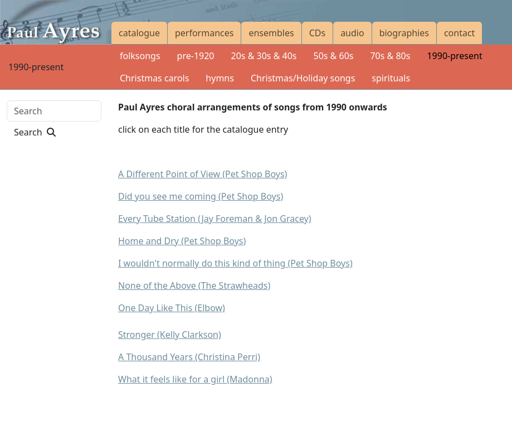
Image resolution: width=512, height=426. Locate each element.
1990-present (454, 56)
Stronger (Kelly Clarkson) (169, 334)
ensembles (271, 33)
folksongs (140, 56)
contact (459, 33)
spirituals (391, 78)
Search (35, 132)
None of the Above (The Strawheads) (194, 285)
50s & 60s (333, 56)
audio (352, 33)
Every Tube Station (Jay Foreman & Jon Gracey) (214, 218)
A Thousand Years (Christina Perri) (189, 357)
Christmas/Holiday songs (303, 78)
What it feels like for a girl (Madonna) (195, 379)
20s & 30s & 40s (264, 56)
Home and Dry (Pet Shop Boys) (182, 241)
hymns (220, 78)
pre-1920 (195, 56)
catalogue (139, 33)
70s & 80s (390, 56)
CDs (317, 33)
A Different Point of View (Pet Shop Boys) (202, 174)
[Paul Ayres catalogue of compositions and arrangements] (55, 22)
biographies (404, 33)
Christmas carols (154, 78)
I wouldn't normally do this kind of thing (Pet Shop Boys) (235, 263)
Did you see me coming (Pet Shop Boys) (200, 196)
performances (204, 33)
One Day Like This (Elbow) (171, 308)
